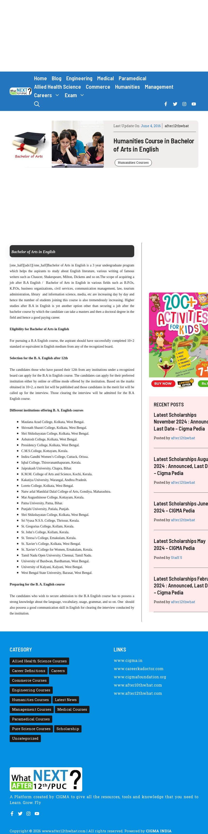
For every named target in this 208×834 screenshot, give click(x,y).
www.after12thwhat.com (138, 693)
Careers (48, 95)
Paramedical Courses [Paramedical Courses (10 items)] (31, 719)
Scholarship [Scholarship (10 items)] (68, 728)
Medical (105, 78)
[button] (37, 104)
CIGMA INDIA (159, 830)
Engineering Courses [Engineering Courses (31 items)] (31, 690)
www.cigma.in (128, 660)
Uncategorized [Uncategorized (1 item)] (25, 738)
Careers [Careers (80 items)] (58, 670)
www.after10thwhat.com (138, 685)
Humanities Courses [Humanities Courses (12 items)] (30, 699)
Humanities (127, 86)
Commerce (98, 86)
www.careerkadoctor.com (138, 668)
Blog (56, 78)
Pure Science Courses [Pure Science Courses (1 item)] (31, 728)
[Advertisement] (104, 36)
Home (40, 78)
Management (159, 86)
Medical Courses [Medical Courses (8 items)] (72, 709)
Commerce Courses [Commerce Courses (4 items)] (29, 680)
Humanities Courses (133, 162)
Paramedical (132, 78)
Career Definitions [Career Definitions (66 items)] (28, 670)
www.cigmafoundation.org (140, 676)
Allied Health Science (57, 86)
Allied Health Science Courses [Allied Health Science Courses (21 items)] (39, 661)
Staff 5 (176, 557)
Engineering (79, 78)
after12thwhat (177, 126)
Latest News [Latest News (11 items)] (66, 699)
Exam (76, 95)
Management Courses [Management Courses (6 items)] (31, 709)
